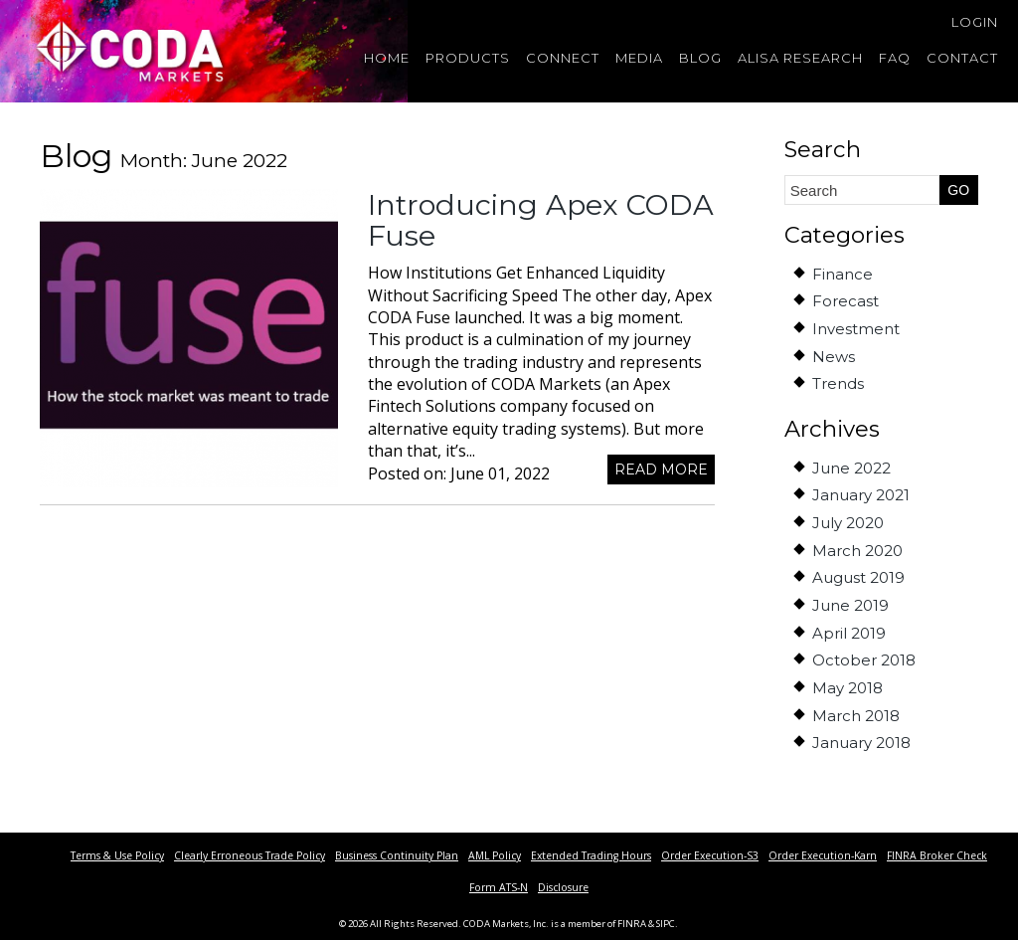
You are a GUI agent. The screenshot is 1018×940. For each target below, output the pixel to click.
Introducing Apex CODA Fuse (541, 220)
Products (467, 58)
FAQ (895, 58)
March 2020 (857, 550)
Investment (856, 328)
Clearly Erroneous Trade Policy (249, 855)
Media (639, 58)
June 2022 (851, 468)
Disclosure (563, 887)
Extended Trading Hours (591, 855)
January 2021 (861, 494)
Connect (562, 58)
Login (974, 22)
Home (387, 58)
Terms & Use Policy (117, 855)
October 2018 (864, 660)
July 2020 (848, 522)
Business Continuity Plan (396, 855)
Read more (661, 469)
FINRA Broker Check (937, 855)
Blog (700, 58)
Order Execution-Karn (822, 855)
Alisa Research (800, 58)
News (833, 356)
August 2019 (858, 577)
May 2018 (847, 687)
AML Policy (494, 855)
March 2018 (856, 715)
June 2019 (850, 605)
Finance (842, 274)
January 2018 (861, 742)
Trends (838, 383)
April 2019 (849, 633)
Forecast (845, 300)
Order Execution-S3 (710, 855)
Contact (962, 58)
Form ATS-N (498, 887)
